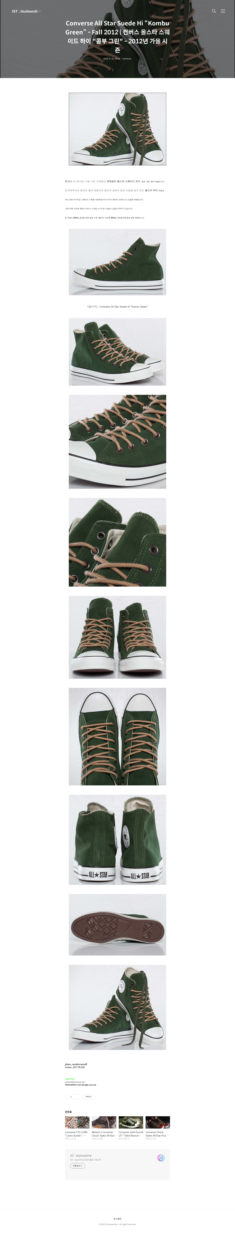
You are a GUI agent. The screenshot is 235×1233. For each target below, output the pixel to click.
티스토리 (117, 1218)
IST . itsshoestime (27, 11)
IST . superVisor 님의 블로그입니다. (86, 1159)
